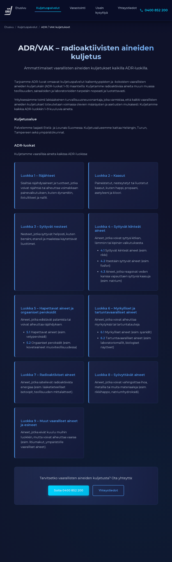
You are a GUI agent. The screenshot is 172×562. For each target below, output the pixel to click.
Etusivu (20, 8)
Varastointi (77, 8)
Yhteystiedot (127, 8)
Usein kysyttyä (101, 10)
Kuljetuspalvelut (48, 8)
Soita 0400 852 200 (68, 490)
